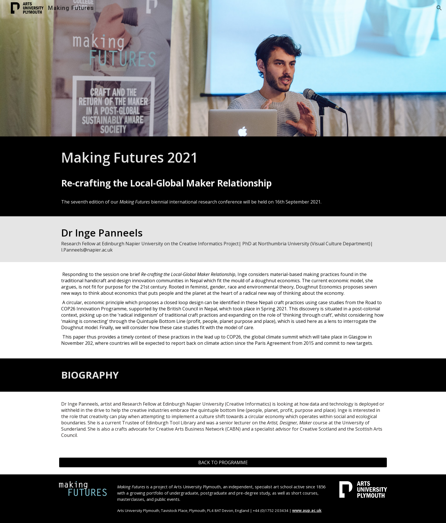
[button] (439, 8)
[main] (223, 157)
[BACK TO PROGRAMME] (223, 462)
